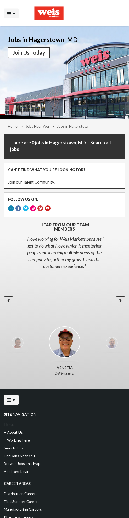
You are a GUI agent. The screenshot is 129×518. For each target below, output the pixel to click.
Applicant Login (16, 471)
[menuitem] (64, 493)
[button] (8, 300)
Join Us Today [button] (29, 52)
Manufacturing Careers (23, 509)
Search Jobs (14, 448)
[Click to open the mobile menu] (11, 13)
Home (13, 126)
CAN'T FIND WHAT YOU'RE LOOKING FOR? (46, 170)
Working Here (17, 440)
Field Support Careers (22, 501)
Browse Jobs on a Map (22, 463)
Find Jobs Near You (19, 456)
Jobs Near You (37, 126)
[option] (64, 252)
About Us (13, 432)
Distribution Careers (20, 493)
